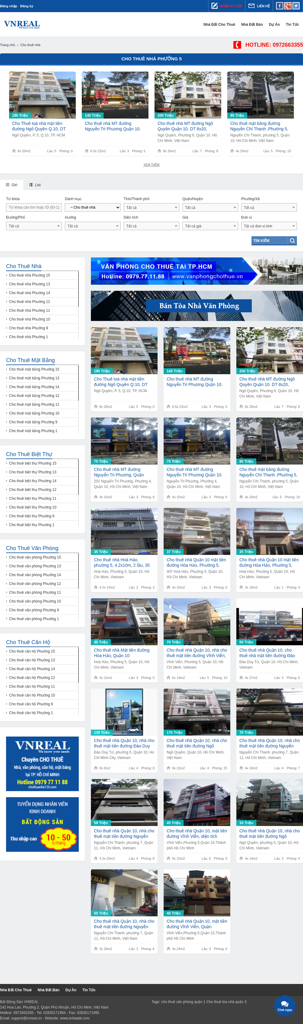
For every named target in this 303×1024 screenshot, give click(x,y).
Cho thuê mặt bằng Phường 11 (34, 404)
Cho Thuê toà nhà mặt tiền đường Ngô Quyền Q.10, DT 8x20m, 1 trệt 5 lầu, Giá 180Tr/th (39, 126)
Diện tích (131, 217)
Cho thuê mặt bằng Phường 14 (34, 387)
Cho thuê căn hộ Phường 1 (31, 713)
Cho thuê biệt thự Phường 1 (31, 525)
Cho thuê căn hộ (28, 642)
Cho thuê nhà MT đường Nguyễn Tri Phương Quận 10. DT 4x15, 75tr (194, 472)
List (35, 185)
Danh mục (73, 199)
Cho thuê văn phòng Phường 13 (35, 566)
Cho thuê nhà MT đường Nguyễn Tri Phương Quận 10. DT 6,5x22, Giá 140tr (113, 126)
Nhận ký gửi (226, 6)
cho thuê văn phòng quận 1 (183, 1002)
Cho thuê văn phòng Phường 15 (35, 557)
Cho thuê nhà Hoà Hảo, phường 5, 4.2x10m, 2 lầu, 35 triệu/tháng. (122, 562)
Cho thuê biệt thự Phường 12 (32, 490)
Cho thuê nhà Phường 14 (29, 293)
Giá (185, 217)
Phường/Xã (250, 199)
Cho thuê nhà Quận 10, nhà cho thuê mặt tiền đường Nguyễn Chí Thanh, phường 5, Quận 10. (269, 743)
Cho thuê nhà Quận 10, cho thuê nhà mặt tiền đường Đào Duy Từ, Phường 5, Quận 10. (267, 653)
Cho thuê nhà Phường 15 (29, 275)
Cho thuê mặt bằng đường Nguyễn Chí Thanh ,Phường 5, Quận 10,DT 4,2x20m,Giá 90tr (259, 126)
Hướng (70, 217)
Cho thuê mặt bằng (30, 360)
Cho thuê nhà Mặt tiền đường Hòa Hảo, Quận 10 (121, 653)
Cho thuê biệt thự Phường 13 (32, 472)
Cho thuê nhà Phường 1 (28, 337)
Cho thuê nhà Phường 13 (29, 284)
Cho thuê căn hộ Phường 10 (32, 695)
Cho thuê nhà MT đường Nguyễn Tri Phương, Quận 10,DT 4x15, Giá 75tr (119, 472)
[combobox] (151, 207)
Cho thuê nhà (24, 266)
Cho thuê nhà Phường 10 (29, 319)
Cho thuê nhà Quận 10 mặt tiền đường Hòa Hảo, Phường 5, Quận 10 (196, 562)
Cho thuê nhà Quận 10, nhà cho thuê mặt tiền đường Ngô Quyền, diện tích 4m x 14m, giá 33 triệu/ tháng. (269, 833)
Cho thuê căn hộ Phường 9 (31, 704)
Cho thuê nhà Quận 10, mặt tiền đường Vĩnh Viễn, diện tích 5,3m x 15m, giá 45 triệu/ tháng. (197, 833)
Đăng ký (26, 6)
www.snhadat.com (74, 1018)
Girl (11, 185)
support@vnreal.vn (26, 1018)
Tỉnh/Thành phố (136, 199)
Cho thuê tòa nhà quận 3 (226, 1002)
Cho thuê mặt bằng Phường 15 (34, 369)
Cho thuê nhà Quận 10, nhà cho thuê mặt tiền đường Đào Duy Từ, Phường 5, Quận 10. (124, 743)
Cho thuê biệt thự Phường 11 (32, 498)
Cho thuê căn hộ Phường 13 (32, 660)
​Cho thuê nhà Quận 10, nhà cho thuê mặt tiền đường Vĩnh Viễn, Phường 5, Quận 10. (197, 653)
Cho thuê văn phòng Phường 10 (35, 601)
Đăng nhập (8, 6)
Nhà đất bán (256, 24)
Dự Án (278, 24)
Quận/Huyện (192, 199)
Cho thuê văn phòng (32, 548)
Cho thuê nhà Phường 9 (28, 328)
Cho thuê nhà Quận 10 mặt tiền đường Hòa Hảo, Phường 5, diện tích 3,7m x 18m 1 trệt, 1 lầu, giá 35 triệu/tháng (269, 562)
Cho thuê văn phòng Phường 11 (35, 592)
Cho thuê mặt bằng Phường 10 (34, 413)
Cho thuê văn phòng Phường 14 (35, 575)
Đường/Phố (15, 217)
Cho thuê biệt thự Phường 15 (32, 463)
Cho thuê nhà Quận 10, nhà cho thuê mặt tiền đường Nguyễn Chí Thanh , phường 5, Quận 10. (124, 833)
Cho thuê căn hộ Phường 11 (32, 686)
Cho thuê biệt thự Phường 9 (31, 516)
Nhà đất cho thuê (223, 24)
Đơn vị (246, 217)
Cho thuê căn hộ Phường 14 (32, 669)
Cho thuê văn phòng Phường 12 (35, 584)
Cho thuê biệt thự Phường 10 (32, 507)
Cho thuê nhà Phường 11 (29, 310)
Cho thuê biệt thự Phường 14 (32, 481)
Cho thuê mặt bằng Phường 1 (33, 431)
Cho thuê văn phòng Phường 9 (34, 610)
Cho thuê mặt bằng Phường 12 (34, 396)
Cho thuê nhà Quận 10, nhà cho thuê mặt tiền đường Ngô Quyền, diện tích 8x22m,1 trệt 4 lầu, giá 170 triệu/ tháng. (197, 743)
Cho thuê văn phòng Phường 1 (34, 619)
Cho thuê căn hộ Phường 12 (32, 678)
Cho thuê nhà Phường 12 (29, 302)
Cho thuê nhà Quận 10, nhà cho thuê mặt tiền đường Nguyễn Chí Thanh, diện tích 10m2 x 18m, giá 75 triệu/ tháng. (124, 924)
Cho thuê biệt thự (29, 454)
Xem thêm (152, 164)
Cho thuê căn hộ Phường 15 (32, 651)
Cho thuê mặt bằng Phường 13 (34, 378)
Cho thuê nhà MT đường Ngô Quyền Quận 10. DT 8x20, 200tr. (185, 126)
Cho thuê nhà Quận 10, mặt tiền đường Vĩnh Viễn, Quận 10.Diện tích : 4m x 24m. (197, 924)
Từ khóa (13, 199)
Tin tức (296, 24)
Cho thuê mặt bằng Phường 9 (33, 422)
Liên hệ (259, 6)
